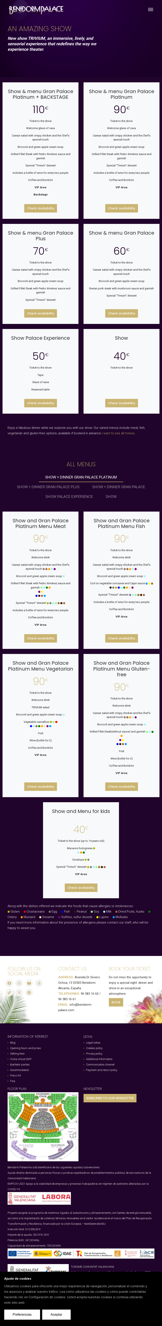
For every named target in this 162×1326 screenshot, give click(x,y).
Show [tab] (111, 496)
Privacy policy (94, 1053)
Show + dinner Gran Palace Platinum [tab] (81, 477)
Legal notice (93, 1042)
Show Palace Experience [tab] (69, 496)
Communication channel (100, 1064)
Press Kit (15, 1075)
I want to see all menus (118, 433)
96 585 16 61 (67, 999)
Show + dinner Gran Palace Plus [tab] (48, 487)
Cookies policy (94, 1048)
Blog (12, 1042)
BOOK (116, 1002)
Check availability (40, 208)
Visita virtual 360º (21, 1059)
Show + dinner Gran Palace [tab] (118, 487)
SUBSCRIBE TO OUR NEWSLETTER (110, 1098)
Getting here (17, 1053)
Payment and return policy (101, 1070)
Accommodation (19, 1070)
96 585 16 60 (90, 994)
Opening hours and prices (25, 1048)
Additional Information (99, 1059)
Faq (12, 1081)
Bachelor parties (20, 1064)
